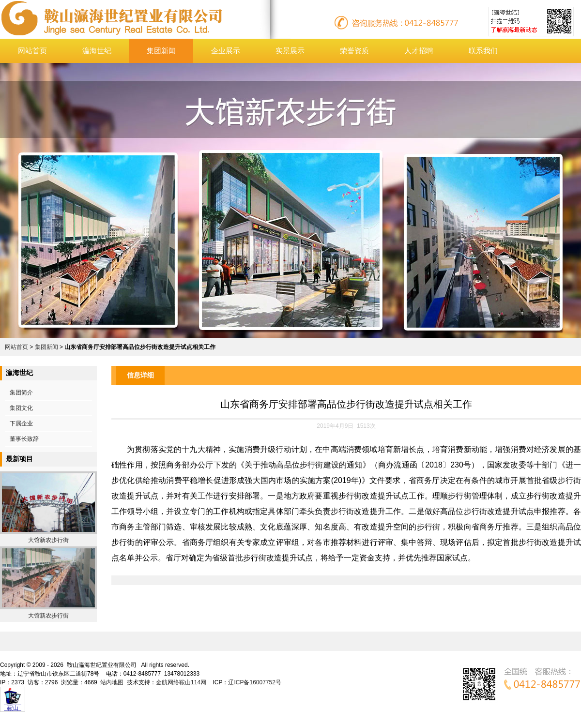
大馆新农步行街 (48, 540)
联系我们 (483, 50)
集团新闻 (161, 50)
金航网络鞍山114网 (181, 682)
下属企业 (21, 423)
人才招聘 (418, 50)
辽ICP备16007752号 (254, 682)
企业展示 (225, 50)
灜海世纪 (96, 50)
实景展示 (290, 50)
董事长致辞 (24, 439)
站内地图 (111, 682)
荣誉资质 (354, 50)
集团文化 (21, 408)
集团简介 (21, 392)
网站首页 (32, 50)
